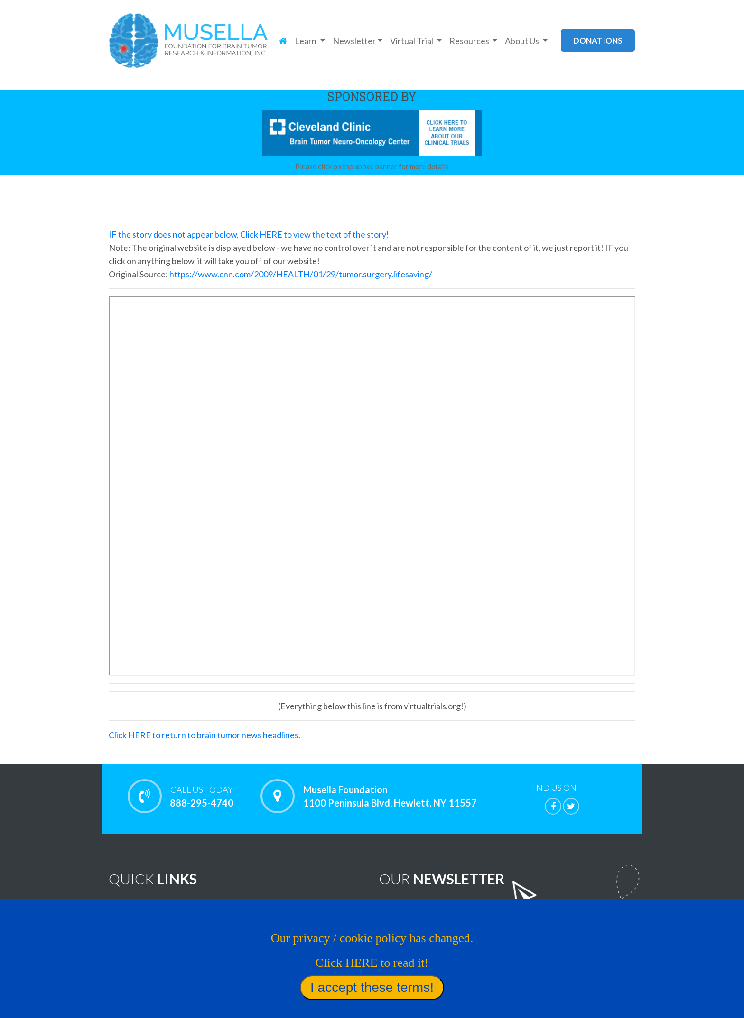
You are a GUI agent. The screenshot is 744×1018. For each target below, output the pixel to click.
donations (598, 41)
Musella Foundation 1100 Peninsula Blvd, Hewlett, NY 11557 (390, 796)
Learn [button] (306, 41)
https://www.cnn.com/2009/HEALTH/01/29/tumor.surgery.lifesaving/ (300, 274)
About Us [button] (522, 41)
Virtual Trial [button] (412, 41)
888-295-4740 (201, 796)
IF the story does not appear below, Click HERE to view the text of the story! (249, 234)
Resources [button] (470, 41)
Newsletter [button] (354, 41)
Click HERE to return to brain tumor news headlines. (204, 735)
